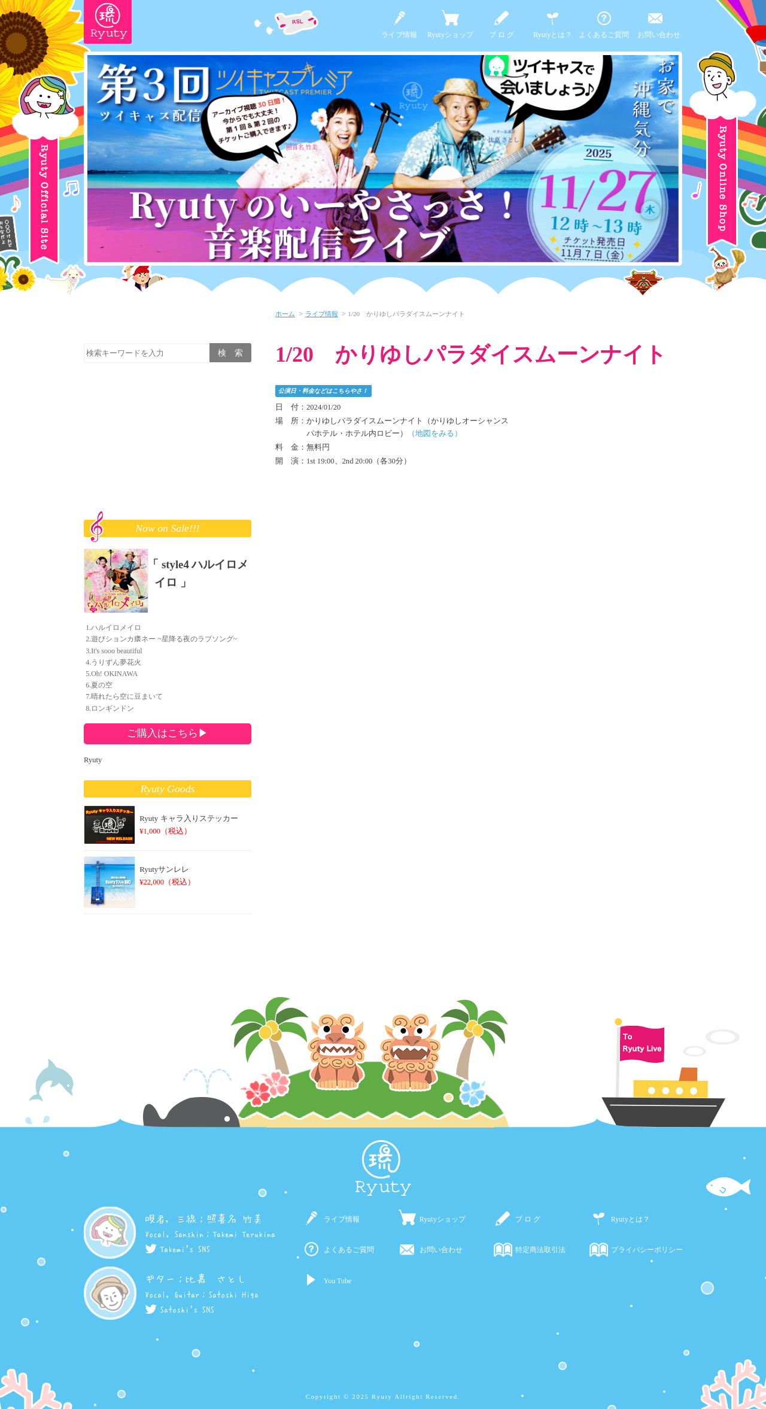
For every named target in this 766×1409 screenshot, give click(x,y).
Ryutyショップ (450, 35)
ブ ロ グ (501, 35)
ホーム (285, 313)
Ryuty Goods (168, 789)
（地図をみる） (435, 433)
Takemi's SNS (177, 1249)
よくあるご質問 (604, 35)
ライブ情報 (399, 35)
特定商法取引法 (540, 1250)
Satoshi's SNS (179, 1309)
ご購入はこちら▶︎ (167, 733)
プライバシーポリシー (647, 1250)
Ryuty (93, 760)
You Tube (337, 1281)
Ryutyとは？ (552, 35)
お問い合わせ (658, 35)
